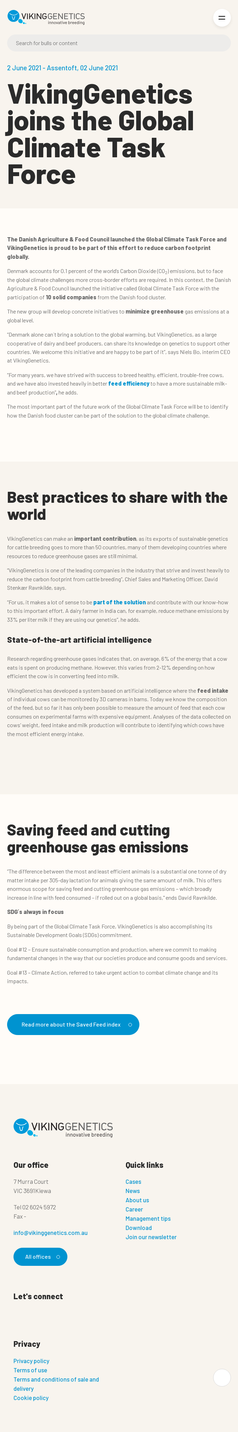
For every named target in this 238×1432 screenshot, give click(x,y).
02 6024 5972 (39, 1206)
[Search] (119, 42)
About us (137, 1199)
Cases (133, 1181)
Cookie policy (31, 1397)
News (133, 1190)
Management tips (148, 1218)
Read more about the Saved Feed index (76, 1024)
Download (139, 1227)
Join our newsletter (151, 1236)
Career (134, 1209)
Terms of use (30, 1369)
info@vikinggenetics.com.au (50, 1232)
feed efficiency (128, 383)
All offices (41, 1256)
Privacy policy (31, 1360)
